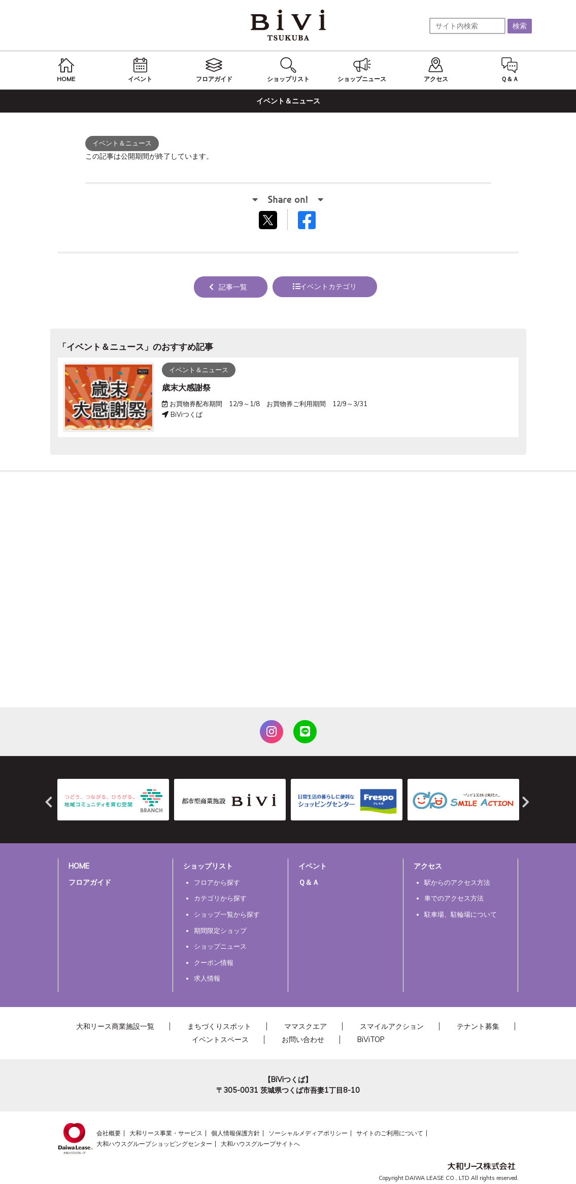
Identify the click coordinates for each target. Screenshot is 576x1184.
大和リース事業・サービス (165, 1133)
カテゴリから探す (220, 898)
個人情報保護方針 (235, 1133)
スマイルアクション (392, 1026)
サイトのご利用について (389, 1133)
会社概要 (108, 1133)
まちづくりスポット (219, 1026)
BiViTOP (371, 1039)
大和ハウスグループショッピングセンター (154, 1143)
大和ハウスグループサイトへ (260, 1143)
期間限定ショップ (220, 930)
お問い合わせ (303, 1039)
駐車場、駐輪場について (460, 914)
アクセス (428, 866)
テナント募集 (478, 1026)
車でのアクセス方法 (454, 898)
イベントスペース (220, 1039)
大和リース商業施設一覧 (115, 1026)
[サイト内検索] (467, 26)
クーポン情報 (213, 962)
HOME (79, 866)
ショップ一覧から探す (227, 914)
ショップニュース (220, 946)
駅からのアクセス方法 (457, 882)
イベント (312, 866)
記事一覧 (233, 287)
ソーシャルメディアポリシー (308, 1133)
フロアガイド (90, 882)
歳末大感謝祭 (186, 387)
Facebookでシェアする (313, 222)
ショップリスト (208, 866)
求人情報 (207, 978)
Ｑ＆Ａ (308, 882)
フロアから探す (217, 882)
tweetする (269, 219)
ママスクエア (305, 1026)
